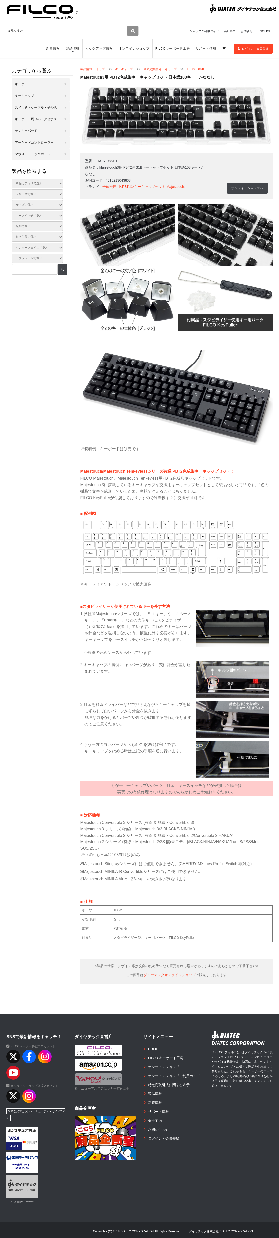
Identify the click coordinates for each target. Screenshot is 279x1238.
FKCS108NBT (196, 69)
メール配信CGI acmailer (22, 1202)
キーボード (23, 84)
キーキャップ (124, 69)
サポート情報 (206, 48)
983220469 (22, 1168)
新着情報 (53, 48)
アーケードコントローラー (34, 142)
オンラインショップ (134, 48)
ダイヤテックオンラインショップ (170, 975)
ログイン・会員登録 (253, 48)
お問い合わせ (158, 1129)
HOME (153, 1049)
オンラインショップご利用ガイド (174, 1076)
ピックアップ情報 (99, 48)
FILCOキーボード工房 (172, 48)
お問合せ (247, 31)
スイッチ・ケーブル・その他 (36, 107)
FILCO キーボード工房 (165, 1058)
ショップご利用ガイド (204, 31)
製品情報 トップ (92, 69)
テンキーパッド (26, 131)
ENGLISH (264, 31)
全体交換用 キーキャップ (160, 69)
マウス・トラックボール (32, 154)
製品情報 (72, 48)
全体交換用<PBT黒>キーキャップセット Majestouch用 (144, 187)
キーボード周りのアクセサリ (36, 119)
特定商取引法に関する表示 (169, 1085)
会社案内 (230, 31)
